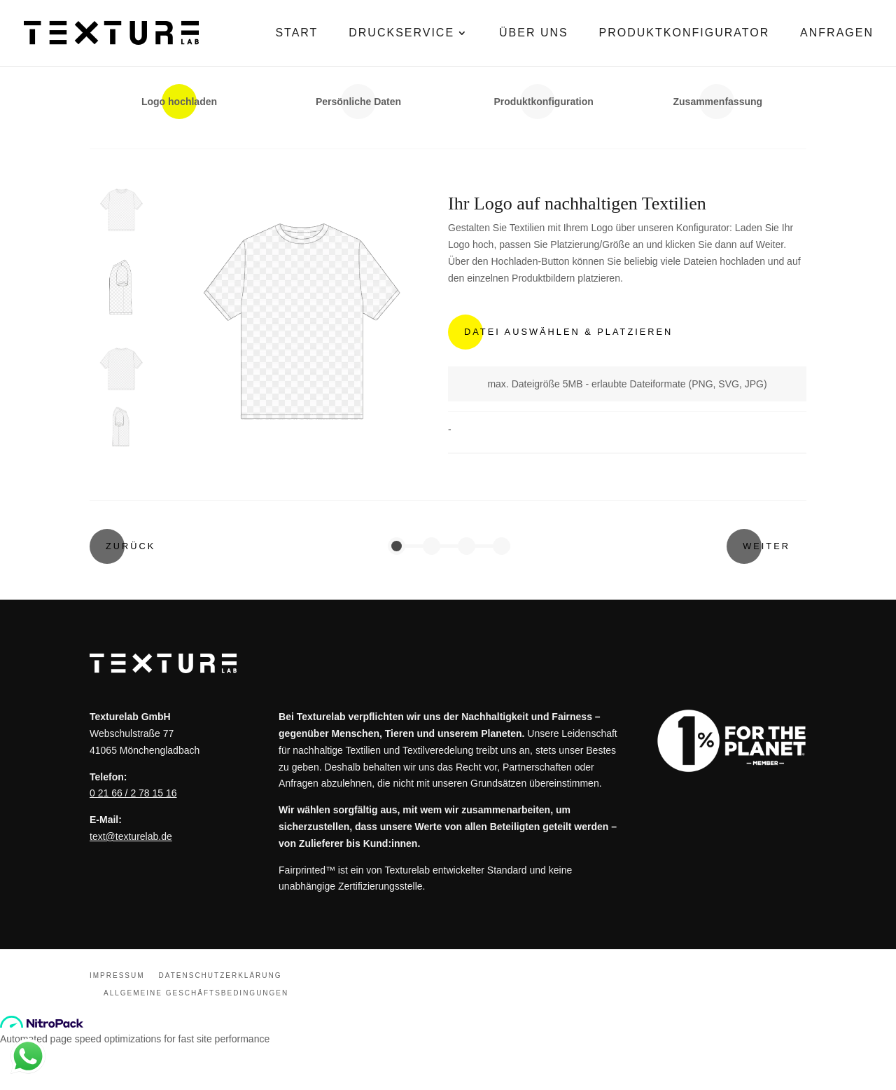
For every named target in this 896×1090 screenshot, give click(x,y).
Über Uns (533, 33)
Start (296, 33)
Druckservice (401, 33)
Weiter (766, 546)
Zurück (130, 546)
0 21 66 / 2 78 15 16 (133, 793)
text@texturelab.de (131, 836)
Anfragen (837, 33)
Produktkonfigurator (684, 33)
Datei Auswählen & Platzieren (568, 331)
